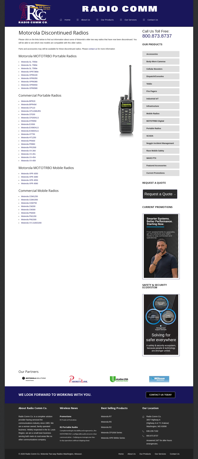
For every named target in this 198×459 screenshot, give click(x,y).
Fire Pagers (151, 91)
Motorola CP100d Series (111, 432)
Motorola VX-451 (28, 154)
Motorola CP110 (28, 108)
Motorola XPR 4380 (29, 177)
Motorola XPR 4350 (29, 173)
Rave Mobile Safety (155, 151)
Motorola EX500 (28, 124)
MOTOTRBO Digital (155, 121)
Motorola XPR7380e (29, 72)
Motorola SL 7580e (29, 65)
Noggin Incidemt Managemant (160, 143)
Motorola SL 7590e (29, 68)
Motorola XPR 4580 (29, 183)
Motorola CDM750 (29, 203)
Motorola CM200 (28, 206)
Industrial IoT (152, 99)
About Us (83, 19)
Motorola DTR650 (28, 121)
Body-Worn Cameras (155, 61)
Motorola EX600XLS (30, 131)
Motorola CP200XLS (30, 118)
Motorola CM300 (28, 210)
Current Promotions (155, 173)
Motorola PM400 (28, 213)
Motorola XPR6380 (29, 82)
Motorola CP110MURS (31, 111)
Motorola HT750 (28, 134)
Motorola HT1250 (28, 137)
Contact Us (150, 19)
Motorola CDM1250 (29, 196)
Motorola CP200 (28, 114)
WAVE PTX (151, 158)
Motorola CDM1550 (29, 200)
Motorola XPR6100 (29, 75)
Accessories (152, 54)
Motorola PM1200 (28, 216)
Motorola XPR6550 (29, 85)
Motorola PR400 (28, 141)
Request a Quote (160, 194)
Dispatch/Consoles (155, 76)
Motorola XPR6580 (29, 88)
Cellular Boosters (154, 69)
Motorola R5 (106, 422)
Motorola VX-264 (28, 151)
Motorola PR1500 (28, 147)
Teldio (149, 84)
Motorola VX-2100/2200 (31, 223)
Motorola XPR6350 (29, 78)
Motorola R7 (106, 416)
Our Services (128, 19)
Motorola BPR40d (28, 104)
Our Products (105, 19)
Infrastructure (152, 106)
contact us (92, 49)
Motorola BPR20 (28, 101)
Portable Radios (153, 128)
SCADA (149, 136)
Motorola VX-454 (28, 157)
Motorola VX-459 (28, 161)
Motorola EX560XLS (30, 127)
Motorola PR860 (28, 144)
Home (65, 19)
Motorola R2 (106, 427)
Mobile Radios (153, 113)
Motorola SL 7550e (29, 62)
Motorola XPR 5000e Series (113, 438)
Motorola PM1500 (28, 219)
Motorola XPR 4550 (29, 180)
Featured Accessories (156, 165)
